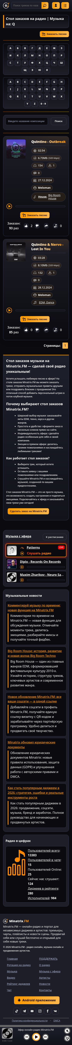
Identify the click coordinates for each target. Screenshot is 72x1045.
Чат (9, 990)
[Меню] (65, 5)
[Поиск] (30, 5)
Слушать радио (39, 553)
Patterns (33, 547)
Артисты (44, 977)
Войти (55, 5)
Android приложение (37, 1000)
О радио (44, 965)
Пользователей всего (44, 850)
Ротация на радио (19, 965)
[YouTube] (32, 1011)
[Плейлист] (67, 1038)
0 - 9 (43, 103)
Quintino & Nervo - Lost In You (47, 246)
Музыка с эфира (49, 971)
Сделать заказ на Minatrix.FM (28, 511)
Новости (44, 984)
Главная (12, 959)
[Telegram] (24, 1011)
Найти (44, 5)
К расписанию (54, 537)
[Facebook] (47, 1011)
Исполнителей (39, 898)
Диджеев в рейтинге (43, 888)
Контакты (45, 990)
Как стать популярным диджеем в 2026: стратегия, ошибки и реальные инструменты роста (36, 793)
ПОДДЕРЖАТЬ (48, 959)
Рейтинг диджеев (18, 984)
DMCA (56, 1020)
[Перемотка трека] (40, 206)
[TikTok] (16, 1011)
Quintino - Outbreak (48, 141)
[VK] (55, 1011)
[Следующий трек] (45, 1037)
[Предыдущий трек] (26, 1037)
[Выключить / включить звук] (67, 1031)
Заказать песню (54, 34)
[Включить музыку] (36, 1037)
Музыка (12, 971)
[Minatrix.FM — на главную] (6, 5)
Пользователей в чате (44, 860)
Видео (11, 977)
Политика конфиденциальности (30, 1020)
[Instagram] (39, 1011)
